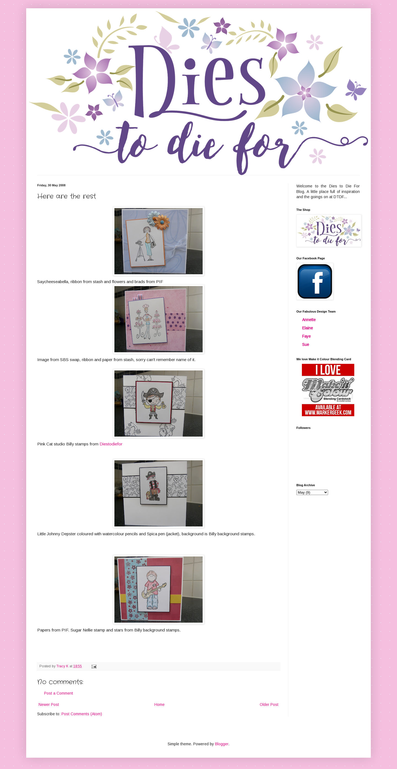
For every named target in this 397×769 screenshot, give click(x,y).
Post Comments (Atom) (81, 714)
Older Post (269, 704)
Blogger (221, 744)
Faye (306, 336)
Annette (309, 320)
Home (159, 704)
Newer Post (49, 704)
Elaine (307, 328)
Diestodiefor (111, 444)
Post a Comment (58, 693)
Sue (305, 344)
